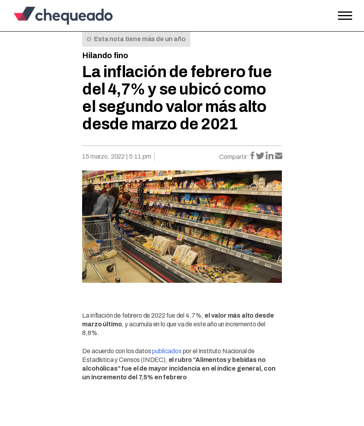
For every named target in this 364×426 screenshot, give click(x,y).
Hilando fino (105, 55)
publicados (166, 351)
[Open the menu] (345, 16)
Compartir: (234, 156)
